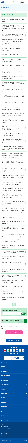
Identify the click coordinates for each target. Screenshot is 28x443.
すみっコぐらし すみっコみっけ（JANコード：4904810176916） (13, 49)
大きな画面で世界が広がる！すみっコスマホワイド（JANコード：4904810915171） (13, 90)
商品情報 (3, 367)
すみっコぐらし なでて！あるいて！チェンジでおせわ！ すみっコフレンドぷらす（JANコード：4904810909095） (13, 128)
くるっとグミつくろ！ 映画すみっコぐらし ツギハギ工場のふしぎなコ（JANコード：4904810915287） (13, 203)
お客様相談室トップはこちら (13, 340)
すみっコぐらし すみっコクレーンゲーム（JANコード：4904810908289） (12, 134)
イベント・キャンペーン (8, 420)
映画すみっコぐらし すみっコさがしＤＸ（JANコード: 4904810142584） (12, 281)
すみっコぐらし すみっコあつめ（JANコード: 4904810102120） (13, 298)
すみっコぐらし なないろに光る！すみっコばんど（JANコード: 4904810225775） (13, 216)
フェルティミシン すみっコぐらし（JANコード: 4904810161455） (13, 257)
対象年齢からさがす (5, 389)
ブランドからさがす (5, 375)
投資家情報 (3, 402)
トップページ (5, 362)
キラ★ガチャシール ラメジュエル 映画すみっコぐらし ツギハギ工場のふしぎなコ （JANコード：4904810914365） (13, 148)
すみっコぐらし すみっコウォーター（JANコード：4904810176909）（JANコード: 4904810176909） (13, 229)
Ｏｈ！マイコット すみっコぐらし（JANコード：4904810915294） (12, 60)
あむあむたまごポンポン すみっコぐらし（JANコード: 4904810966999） (12, 292)
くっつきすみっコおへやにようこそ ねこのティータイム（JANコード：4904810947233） (13, 108)
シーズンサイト (4, 371)
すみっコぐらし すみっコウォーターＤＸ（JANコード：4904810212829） (12, 55)
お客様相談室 (4, 406)
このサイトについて (5, 424)
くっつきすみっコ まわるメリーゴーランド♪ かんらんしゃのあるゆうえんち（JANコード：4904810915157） (13, 96)
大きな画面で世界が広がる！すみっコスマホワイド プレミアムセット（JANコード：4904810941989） (13, 84)
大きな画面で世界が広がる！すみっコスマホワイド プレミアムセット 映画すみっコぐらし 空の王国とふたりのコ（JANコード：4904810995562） (13, 28)
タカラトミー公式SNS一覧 (13, 353)
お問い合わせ (3, 431)
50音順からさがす (5, 393)
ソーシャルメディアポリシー (6, 433)
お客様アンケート (6, 415)
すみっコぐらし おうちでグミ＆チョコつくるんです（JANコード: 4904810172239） (13, 252)
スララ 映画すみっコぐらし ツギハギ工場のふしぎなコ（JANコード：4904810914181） (13, 183)
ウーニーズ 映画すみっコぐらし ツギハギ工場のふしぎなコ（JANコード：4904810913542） (13, 189)
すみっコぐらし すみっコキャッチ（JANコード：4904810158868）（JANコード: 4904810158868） (13, 264)
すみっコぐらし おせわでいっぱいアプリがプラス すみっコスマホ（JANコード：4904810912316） (13, 163)
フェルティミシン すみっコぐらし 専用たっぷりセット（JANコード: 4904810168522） (13, 240)
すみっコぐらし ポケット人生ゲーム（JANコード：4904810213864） (12, 71)
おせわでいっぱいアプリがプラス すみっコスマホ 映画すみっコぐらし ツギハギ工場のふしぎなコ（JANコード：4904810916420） (13, 155)
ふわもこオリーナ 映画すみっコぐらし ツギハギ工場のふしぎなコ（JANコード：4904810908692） (13, 177)
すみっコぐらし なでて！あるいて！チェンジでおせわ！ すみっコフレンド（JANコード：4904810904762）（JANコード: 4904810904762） (13, 210)
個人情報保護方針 (4, 426)
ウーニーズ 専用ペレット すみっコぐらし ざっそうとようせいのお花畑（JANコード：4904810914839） (13, 121)
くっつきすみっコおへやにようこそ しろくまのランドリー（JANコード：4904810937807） (13, 114)
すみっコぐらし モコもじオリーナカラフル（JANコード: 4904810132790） (13, 287)
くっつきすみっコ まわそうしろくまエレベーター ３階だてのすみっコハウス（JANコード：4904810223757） (13, 170)
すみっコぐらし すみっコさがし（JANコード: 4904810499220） (13, 270)
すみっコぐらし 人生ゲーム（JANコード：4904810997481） (13, 20)
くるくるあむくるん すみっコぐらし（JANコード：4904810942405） (12, 77)
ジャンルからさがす (5, 384)
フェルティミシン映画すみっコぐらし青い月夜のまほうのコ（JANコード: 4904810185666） (13, 235)
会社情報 (3, 398)
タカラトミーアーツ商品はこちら (13, 332)
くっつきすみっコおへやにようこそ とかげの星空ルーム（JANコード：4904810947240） (13, 103)
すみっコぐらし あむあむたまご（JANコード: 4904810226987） (13, 222)
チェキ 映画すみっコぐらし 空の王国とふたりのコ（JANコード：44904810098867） (13, 35)
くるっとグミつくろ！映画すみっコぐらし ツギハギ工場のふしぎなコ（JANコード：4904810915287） (13, 141)
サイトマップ (3, 435)
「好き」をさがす (6, 380)
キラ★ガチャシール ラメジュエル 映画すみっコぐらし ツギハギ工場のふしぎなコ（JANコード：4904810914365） (13, 196)
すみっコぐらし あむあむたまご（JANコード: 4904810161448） (13, 246)
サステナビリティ (6, 411)
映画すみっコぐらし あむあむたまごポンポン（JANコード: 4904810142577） (13, 276)
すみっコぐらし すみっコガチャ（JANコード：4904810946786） (13, 66)
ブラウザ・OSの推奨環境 (5, 428)
